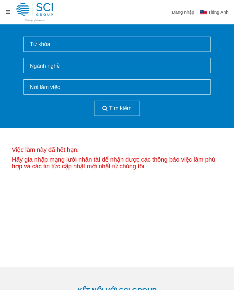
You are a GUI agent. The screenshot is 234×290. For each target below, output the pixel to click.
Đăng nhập (183, 12)
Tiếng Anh (218, 12)
